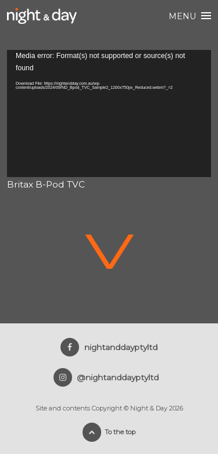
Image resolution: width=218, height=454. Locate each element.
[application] (109, 113)
